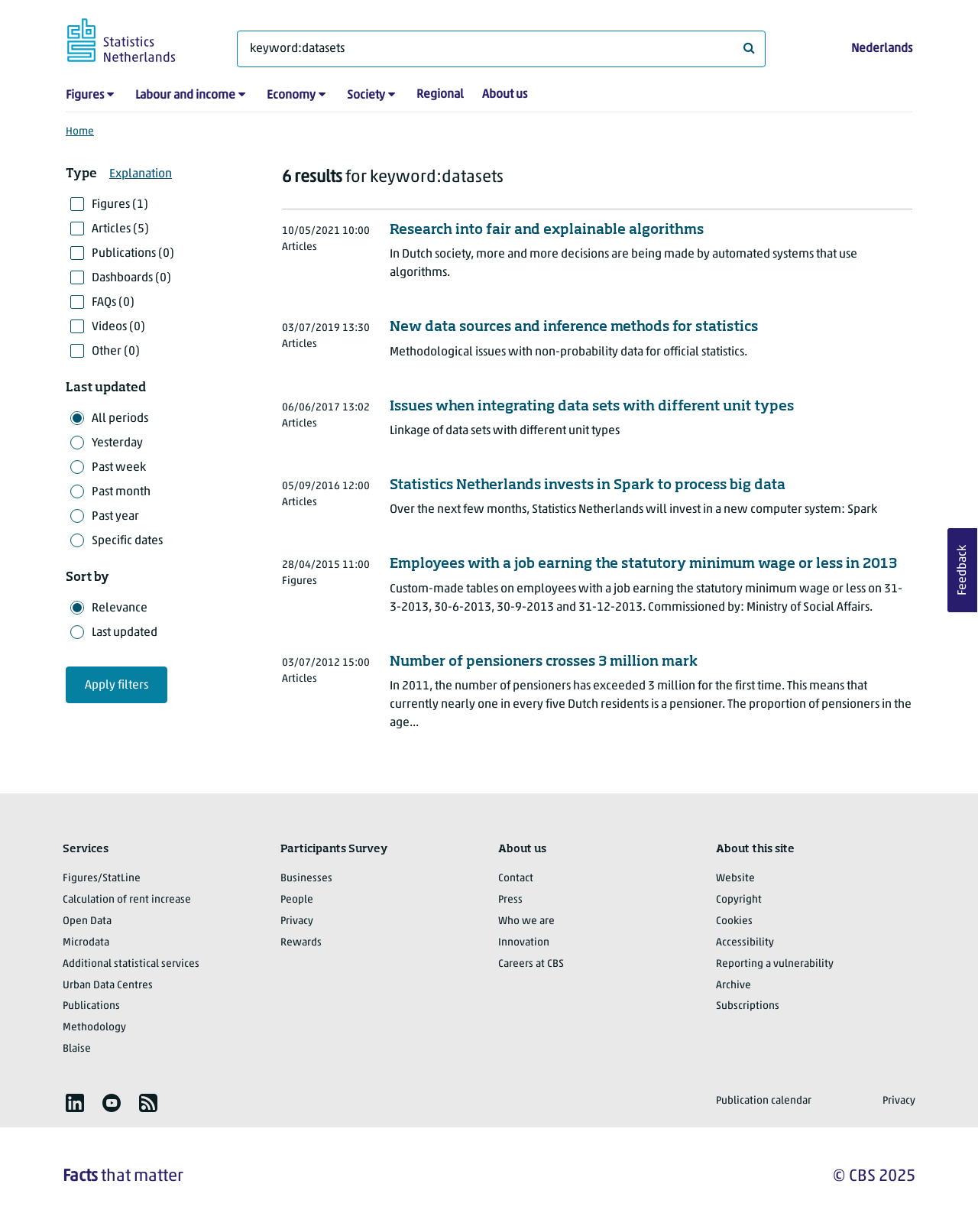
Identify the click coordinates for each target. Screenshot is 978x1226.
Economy (291, 95)
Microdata (86, 943)
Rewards (301, 943)
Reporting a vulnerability (775, 964)
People (296, 900)
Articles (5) (120, 229)
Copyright (739, 900)
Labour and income (185, 95)
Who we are (526, 921)
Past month (121, 492)
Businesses (306, 879)
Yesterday (117, 443)
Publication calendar (763, 1101)
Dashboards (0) (131, 278)
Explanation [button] (140, 174)
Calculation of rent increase (127, 900)
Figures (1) (120, 205)
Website (735, 879)
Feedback (963, 570)
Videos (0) (118, 327)
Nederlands (881, 49)
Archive (733, 986)
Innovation (523, 943)
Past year (115, 517)
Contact (515, 879)
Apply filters (116, 685)
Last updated (124, 633)
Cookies (734, 921)
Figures (85, 95)
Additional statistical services (131, 964)
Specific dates (127, 541)
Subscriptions (747, 1006)
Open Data (87, 921)
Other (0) (116, 351)
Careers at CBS (531, 964)
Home (80, 132)
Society (366, 95)
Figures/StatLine (102, 879)
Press (510, 900)
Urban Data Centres (108, 986)
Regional (440, 95)
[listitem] (75, 1103)
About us (504, 95)
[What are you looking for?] (501, 49)
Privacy (296, 921)
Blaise (77, 1049)
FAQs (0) (113, 303)
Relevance (119, 608)
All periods (120, 419)
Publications (91, 1006)
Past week (119, 468)
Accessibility (745, 943)
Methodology (94, 1028)
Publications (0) (133, 254)
